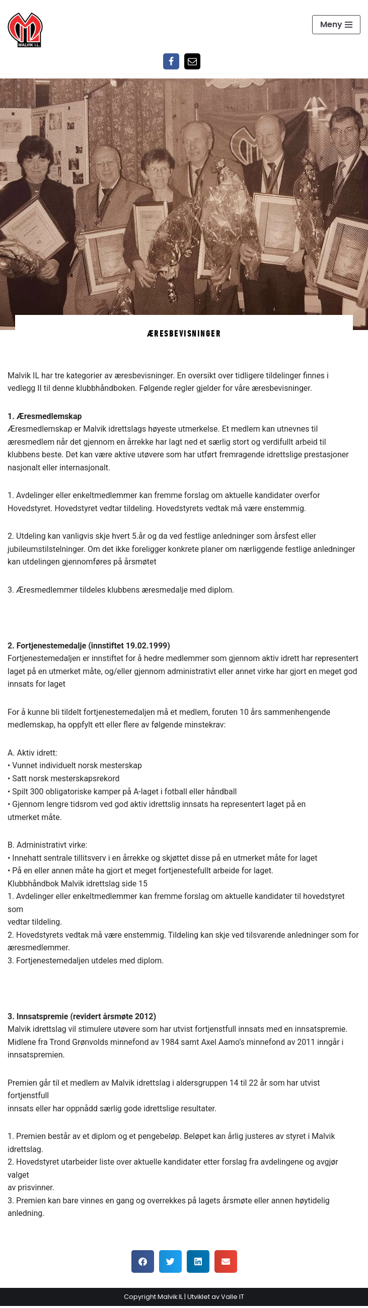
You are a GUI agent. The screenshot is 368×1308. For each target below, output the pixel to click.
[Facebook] (171, 61)
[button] (142, 1263)
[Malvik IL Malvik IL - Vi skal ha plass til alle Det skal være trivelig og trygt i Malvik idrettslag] (25, 29)
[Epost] (192, 61)
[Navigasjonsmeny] (336, 24)
